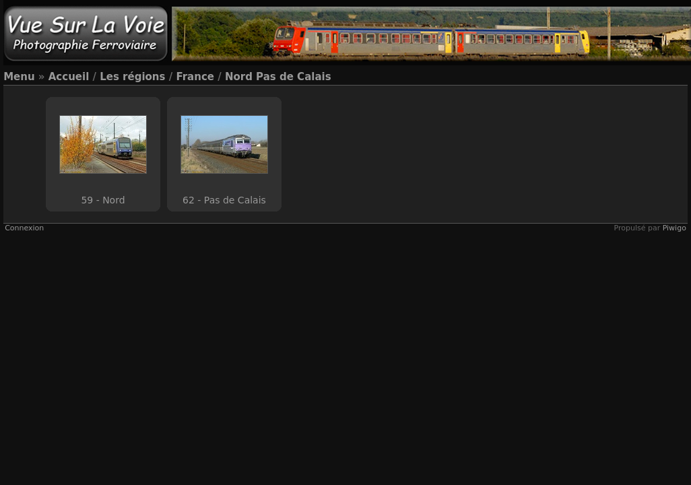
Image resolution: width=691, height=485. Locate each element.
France (195, 77)
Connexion (24, 228)
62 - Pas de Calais (224, 200)
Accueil (69, 77)
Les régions (132, 77)
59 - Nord (103, 200)
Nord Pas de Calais (278, 77)
